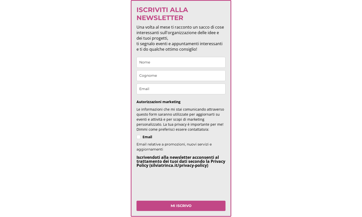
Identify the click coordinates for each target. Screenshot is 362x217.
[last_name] (181, 75)
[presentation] (175, 186)
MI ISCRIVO (181, 205)
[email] (181, 89)
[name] (181, 62)
